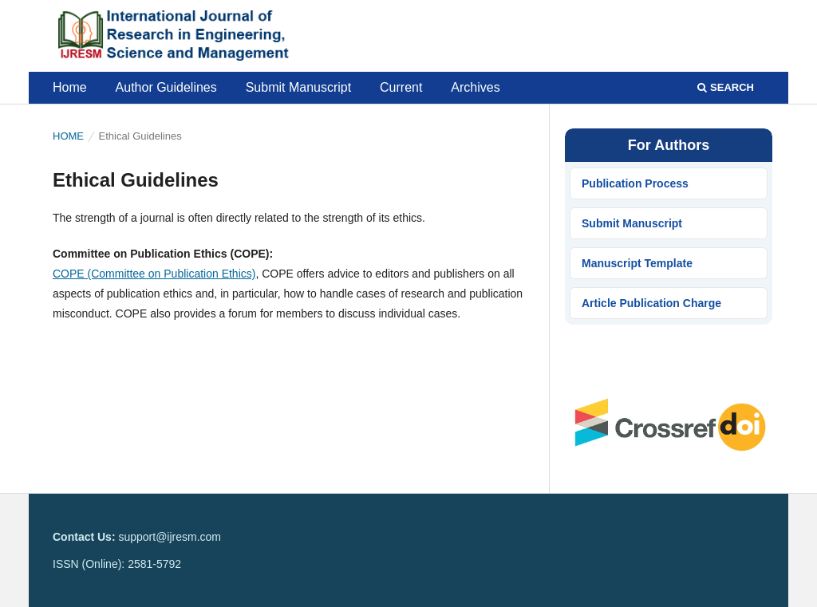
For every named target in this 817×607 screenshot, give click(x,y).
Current (401, 87)
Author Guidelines (166, 87)
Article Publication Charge (651, 303)
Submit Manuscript (299, 87)
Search (725, 87)
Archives (475, 87)
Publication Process (635, 183)
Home (70, 87)
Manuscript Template (637, 263)
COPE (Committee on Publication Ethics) (154, 273)
